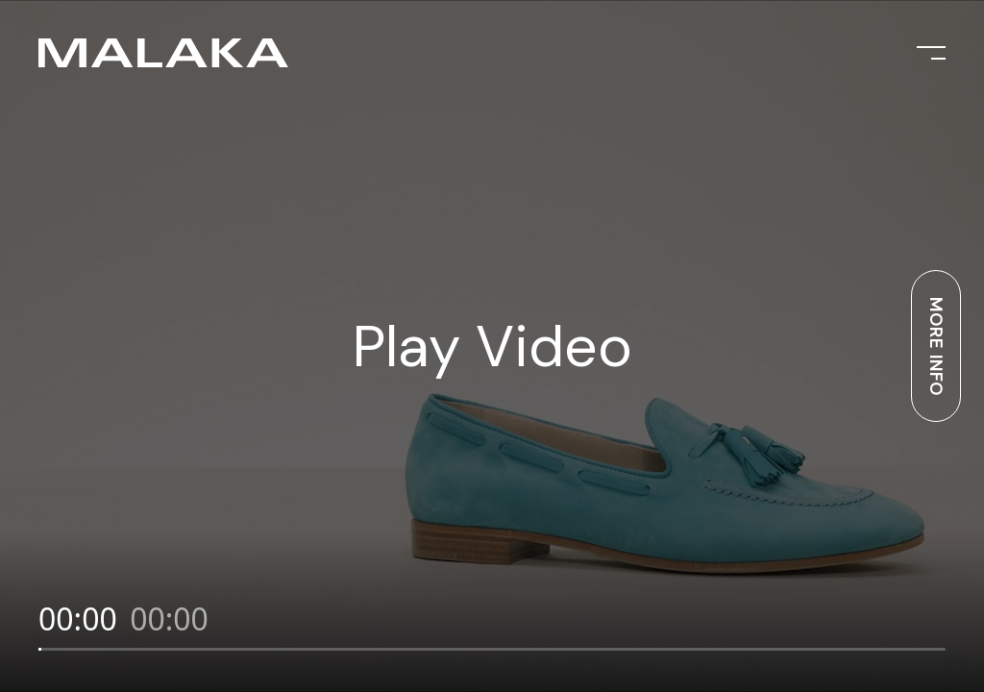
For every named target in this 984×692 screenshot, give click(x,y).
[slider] (492, 649)
